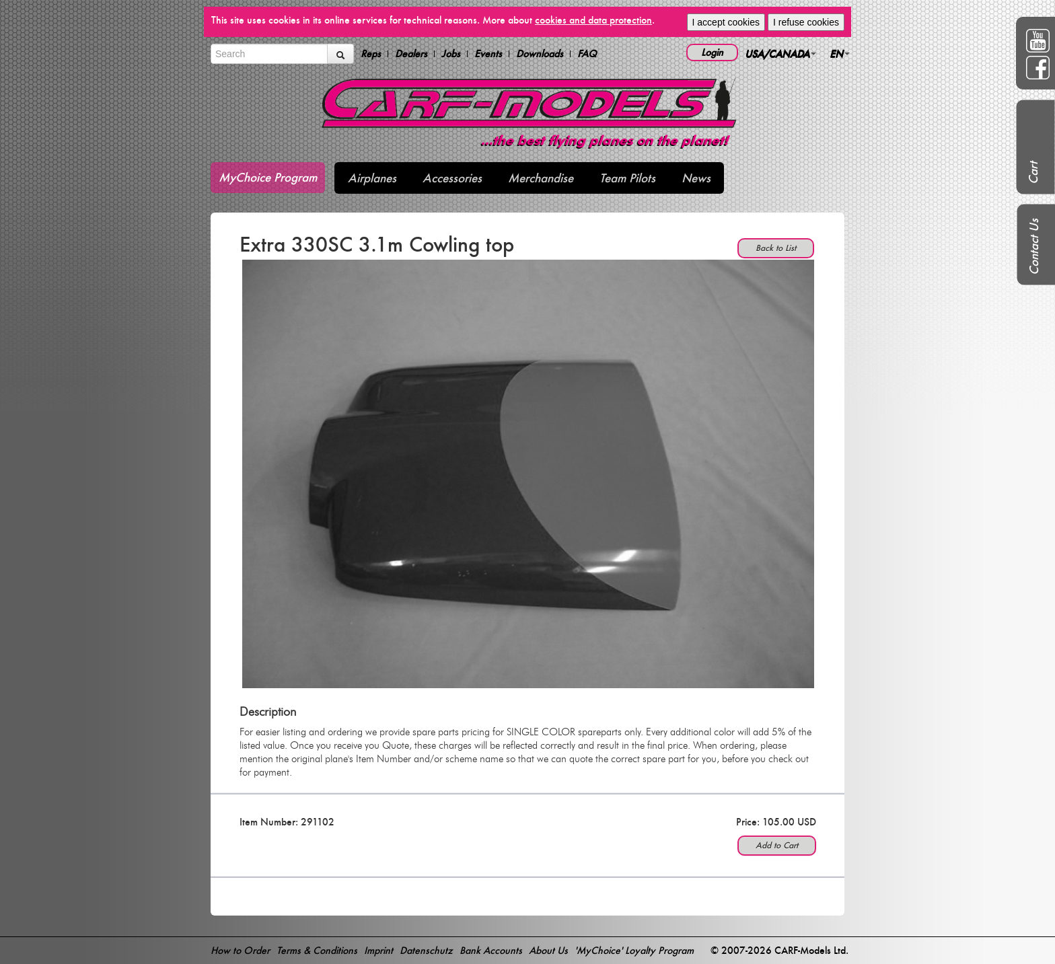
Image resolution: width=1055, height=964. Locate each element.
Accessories (452, 178)
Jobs (450, 53)
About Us (548, 950)
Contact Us (1034, 247)
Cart (1033, 172)
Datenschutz (426, 950)
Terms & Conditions (317, 950)
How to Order (240, 950)
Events (488, 53)
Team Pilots (627, 178)
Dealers (411, 53)
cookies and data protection (593, 19)
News (696, 178)
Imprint (378, 950)
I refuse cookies (806, 22)
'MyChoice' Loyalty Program (634, 950)
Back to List (776, 248)
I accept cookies (726, 22)
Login (712, 52)
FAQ (587, 53)
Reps (371, 53)
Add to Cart (777, 845)
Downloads (539, 53)
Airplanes (372, 178)
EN (840, 53)
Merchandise (540, 178)
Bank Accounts (491, 950)
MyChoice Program (268, 177)
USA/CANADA (780, 53)
